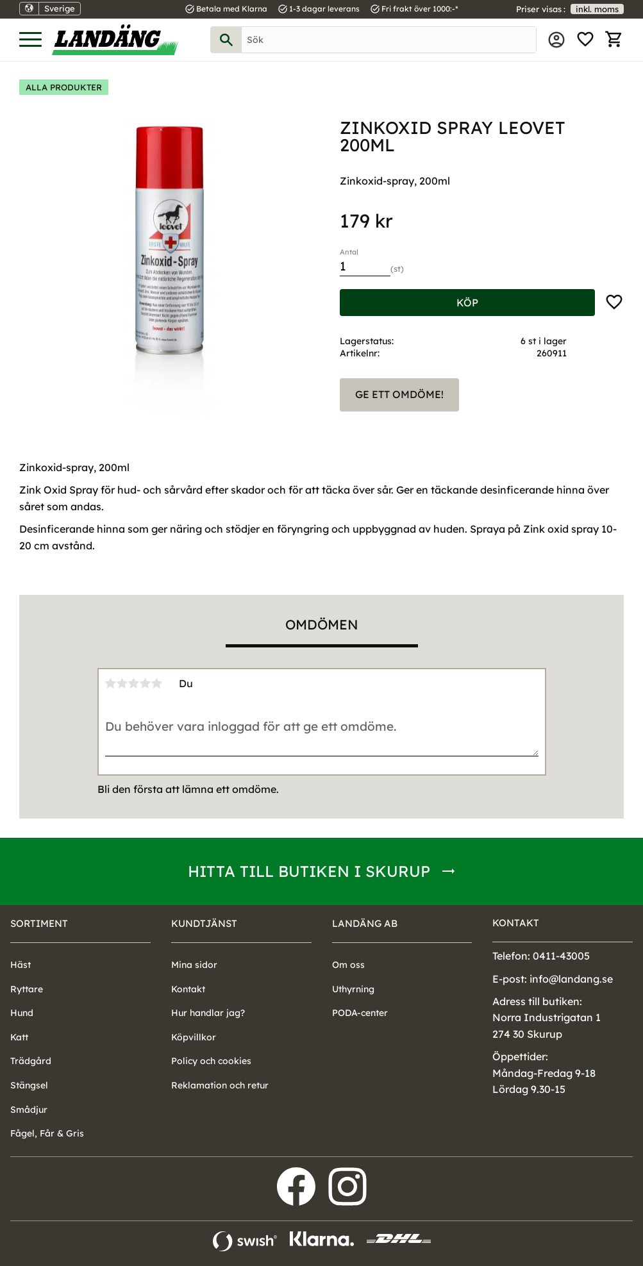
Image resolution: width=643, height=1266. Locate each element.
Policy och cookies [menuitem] (211, 1061)
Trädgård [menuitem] (30, 1061)
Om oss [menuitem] (348, 964)
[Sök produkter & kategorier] (389, 40)
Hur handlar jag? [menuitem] (208, 1013)
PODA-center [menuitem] (360, 1013)
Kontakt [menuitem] (188, 989)
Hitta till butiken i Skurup (309, 871)
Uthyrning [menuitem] (353, 989)
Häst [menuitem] (20, 964)
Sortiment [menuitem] (39, 923)
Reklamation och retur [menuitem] (220, 1085)
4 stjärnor (145, 683)
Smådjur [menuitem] (28, 1109)
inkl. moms (597, 9)
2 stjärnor (122, 683)
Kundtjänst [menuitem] (204, 923)
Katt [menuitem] (19, 1037)
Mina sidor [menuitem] (556, 39)
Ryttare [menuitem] (26, 989)
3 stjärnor (134, 683)
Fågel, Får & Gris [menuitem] (47, 1133)
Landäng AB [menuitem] (364, 923)
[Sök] (226, 40)
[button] (30, 40)
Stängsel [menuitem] (29, 1085)
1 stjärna (111, 683)
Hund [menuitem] (21, 1013)
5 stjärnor (157, 683)
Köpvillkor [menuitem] (193, 1037)
